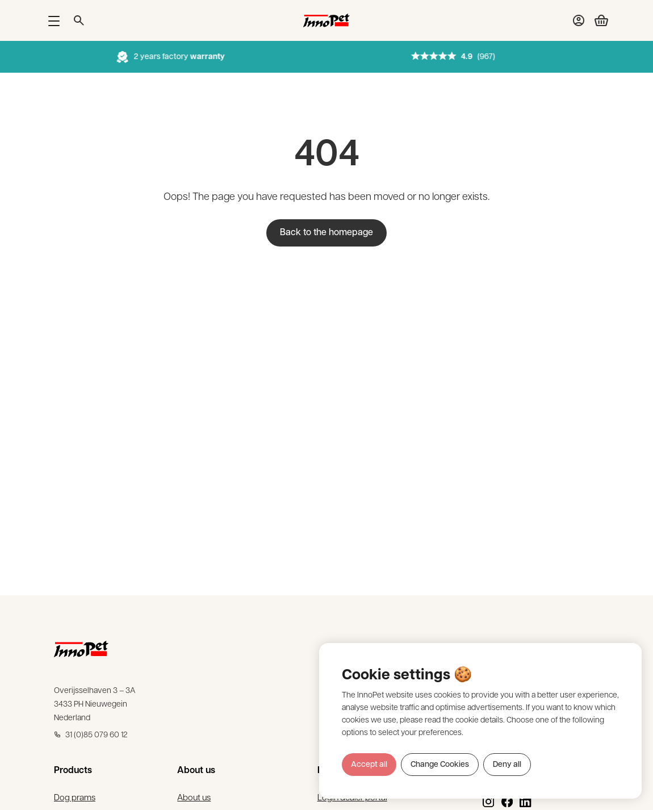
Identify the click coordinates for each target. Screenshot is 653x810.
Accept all (369, 765)
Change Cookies (440, 765)
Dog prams (76, 799)
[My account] (578, 20)
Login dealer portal (353, 799)
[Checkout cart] (596, 20)
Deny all (507, 765)
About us (193, 799)
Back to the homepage (326, 232)
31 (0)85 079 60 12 (91, 737)
